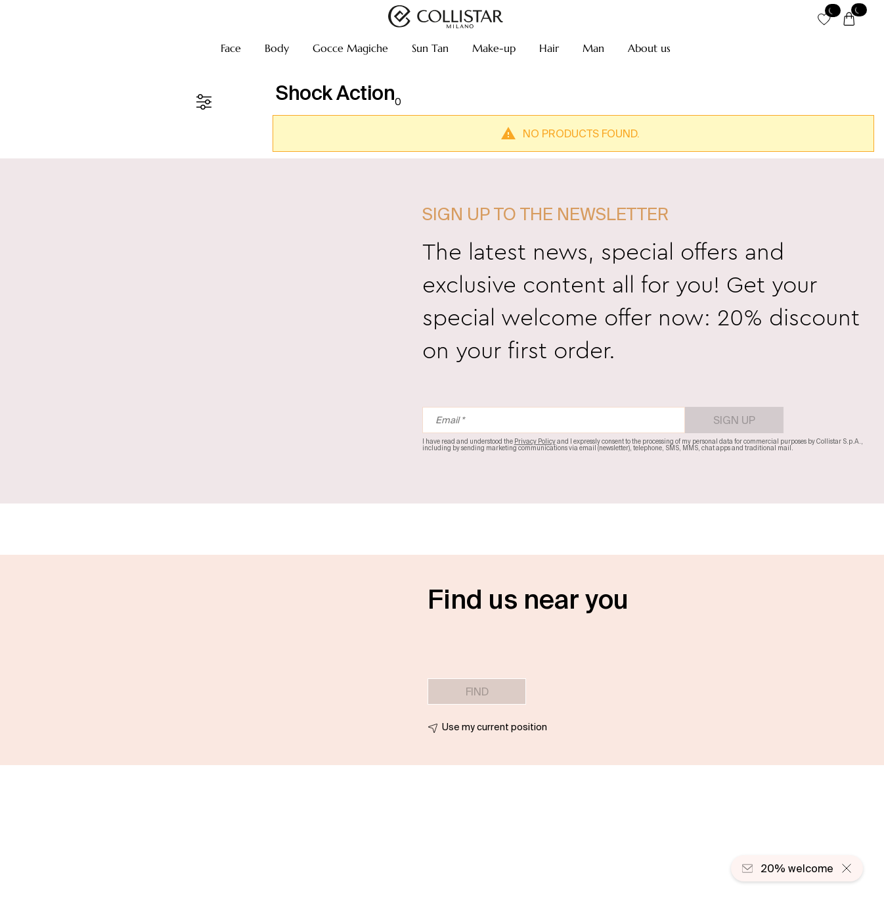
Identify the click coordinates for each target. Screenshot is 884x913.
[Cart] (849, 20)
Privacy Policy (535, 441)
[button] (231, 48)
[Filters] (203, 102)
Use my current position (494, 727)
